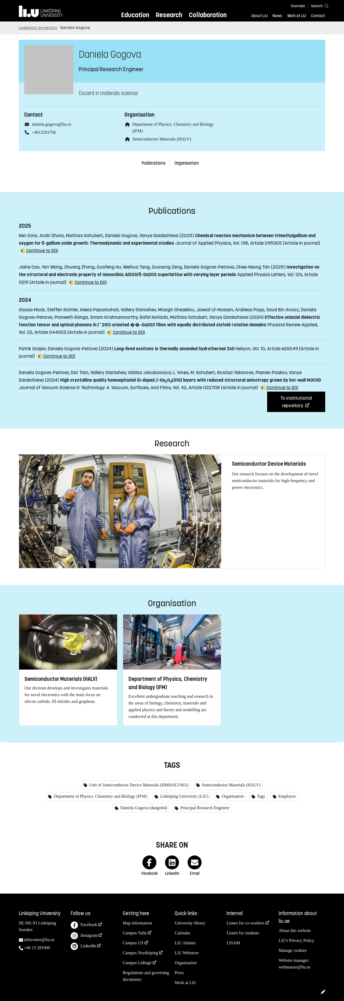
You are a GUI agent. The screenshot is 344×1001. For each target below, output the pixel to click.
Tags (260, 796)
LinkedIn (83, 946)
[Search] (317, 6)
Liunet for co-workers (245, 923)
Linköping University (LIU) (184, 796)
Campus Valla (135, 933)
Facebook (84, 925)
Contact (318, 15)
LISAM (233, 943)
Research (169, 15)
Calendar (182, 933)
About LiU (259, 15)
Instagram (84, 935)
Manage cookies (293, 950)
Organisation (186, 163)
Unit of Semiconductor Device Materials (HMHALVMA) (138, 785)
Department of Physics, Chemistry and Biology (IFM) (100, 796)
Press (179, 972)
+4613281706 (44, 132)
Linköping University (38, 28)
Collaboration (208, 15)
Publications (154, 163)
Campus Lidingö (137, 962)
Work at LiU (296, 15)
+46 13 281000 (37, 947)
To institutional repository (296, 402)
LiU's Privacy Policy (296, 940)
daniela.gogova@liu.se (51, 124)
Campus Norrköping (140, 953)
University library (190, 923)
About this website (295, 930)
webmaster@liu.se (294, 967)
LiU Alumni (185, 943)
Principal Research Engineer (204, 807)
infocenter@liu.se (39, 939)
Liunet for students (243, 933)
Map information (137, 923)
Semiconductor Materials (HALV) (161, 139)
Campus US (133, 943)
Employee (286, 796)
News (277, 15)
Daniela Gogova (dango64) (143, 807)
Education (135, 15)
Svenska (298, 6)
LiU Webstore (187, 953)
